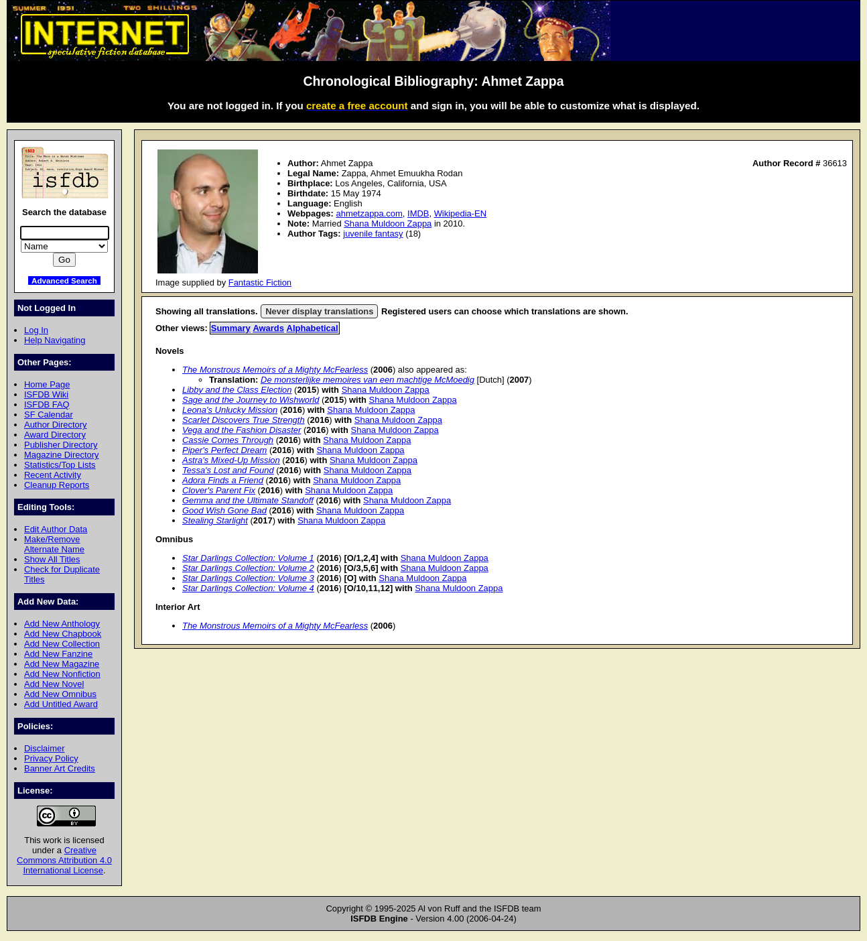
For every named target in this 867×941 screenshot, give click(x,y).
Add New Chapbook (62, 634)
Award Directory (55, 435)
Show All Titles (52, 559)
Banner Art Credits (59, 768)
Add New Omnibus (60, 694)
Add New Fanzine (58, 654)
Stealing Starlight (215, 520)
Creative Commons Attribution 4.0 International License (64, 860)
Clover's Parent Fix (218, 490)
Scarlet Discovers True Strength (243, 420)
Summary (231, 328)
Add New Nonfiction (62, 674)
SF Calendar (48, 415)
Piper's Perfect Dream (224, 450)
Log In (36, 330)
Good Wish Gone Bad (224, 510)
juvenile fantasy (373, 234)
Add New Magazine (61, 664)
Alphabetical (312, 328)
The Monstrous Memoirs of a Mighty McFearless (275, 370)
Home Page (47, 384)
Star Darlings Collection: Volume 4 (248, 588)
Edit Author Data (55, 529)
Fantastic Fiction (259, 282)
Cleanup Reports (56, 485)
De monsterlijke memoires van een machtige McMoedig (367, 380)
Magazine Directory (61, 455)
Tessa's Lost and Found (228, 470)
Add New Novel (54, 684)
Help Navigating (54, 340)
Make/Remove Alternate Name (54, 544)
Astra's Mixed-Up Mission (231, 460)
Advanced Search (64, 280)
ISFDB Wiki (46, 394)
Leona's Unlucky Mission (229, 410)
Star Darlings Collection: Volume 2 (248, 568)
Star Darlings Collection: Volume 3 (248, 578)
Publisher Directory (60, 445)
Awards (268, 328)
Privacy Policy (51, 758)
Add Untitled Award (61, 704)
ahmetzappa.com (369, 213)
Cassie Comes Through (227, 440)
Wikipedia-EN (460, 213)
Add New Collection (62, 644)
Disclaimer (44, 748)
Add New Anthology (62, 624)
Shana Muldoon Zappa (387, 223)
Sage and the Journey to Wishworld (250, 400)
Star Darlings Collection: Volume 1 (248, 558)
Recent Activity (52, 475)
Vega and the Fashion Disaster (241, 430)
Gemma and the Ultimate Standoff (248, 500)
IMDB (418, 213)
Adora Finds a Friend (222, 480)
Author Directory (55, 425)
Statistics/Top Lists (60, 465)
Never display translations (319, 311)
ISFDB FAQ (47, 404)
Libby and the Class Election (236, 390)
